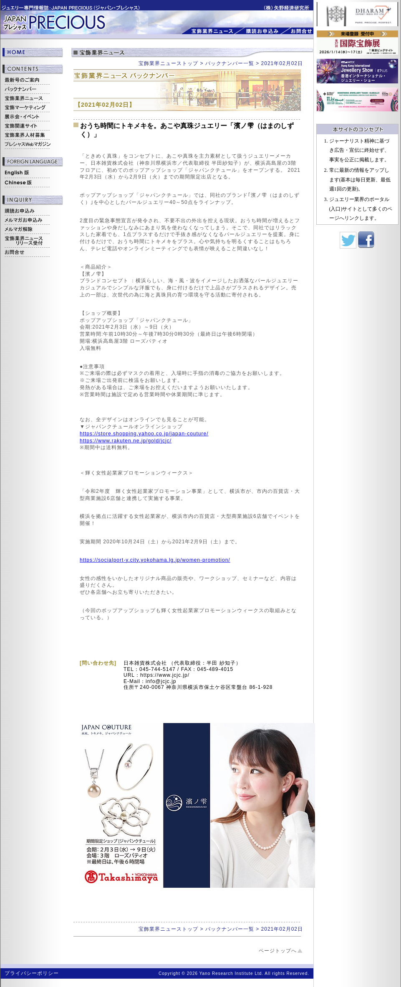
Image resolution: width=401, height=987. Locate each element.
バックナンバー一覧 (229, 63)
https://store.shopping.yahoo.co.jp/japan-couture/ (144, 434)
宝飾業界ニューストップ (168, 63)
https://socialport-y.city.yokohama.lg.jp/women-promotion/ (155, 560)
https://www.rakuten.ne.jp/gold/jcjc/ (125, 441)
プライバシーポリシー (32, 973)
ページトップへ (278, 951)
